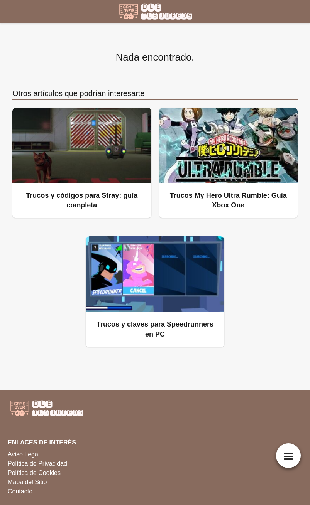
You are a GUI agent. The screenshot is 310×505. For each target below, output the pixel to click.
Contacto (20, 491)
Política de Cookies (34, 473)
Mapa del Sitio (27, 482)
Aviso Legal (23, 454)
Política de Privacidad (37, 463)
